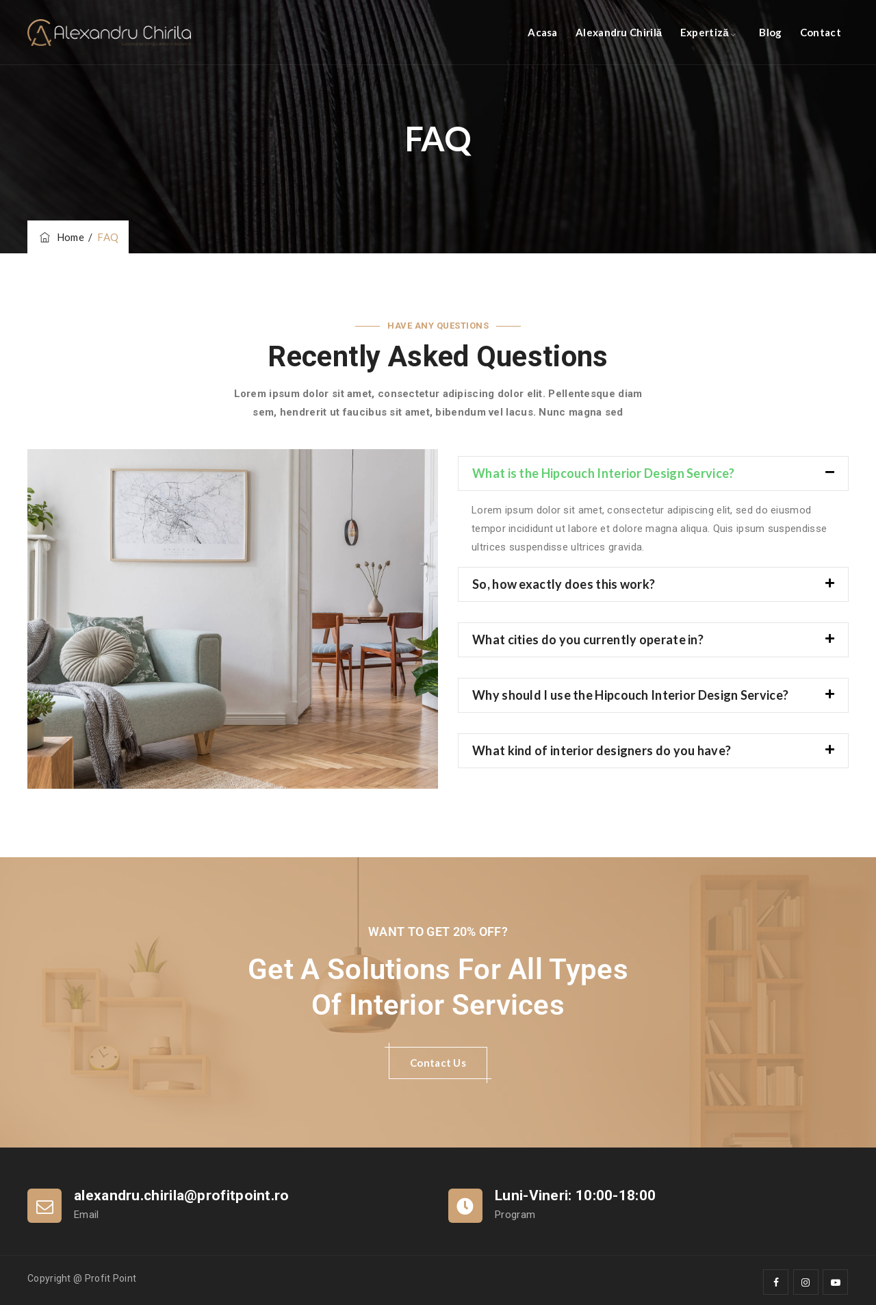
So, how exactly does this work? (563, 584)
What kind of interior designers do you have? (601, 750)
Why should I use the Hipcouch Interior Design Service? (630, 694)
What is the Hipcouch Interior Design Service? (603, 473)
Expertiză (704, 32)
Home (61, 237)
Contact (820, 32)
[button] (653, 473)
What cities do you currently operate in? (588, 639)
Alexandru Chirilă (619, 32)
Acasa (543, 32)
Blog (770, 32)
